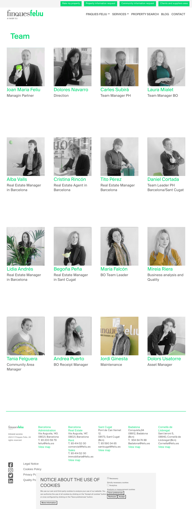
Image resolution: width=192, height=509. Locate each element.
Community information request (137, 3)
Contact (178, 14)
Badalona (133, 443)
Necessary (114, 479)
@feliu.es (144, 443)
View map (44, 446)
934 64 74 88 (139, 440)
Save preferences (115, 493)
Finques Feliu (96, 14)
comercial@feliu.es (79, 446)
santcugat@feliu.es (109, 446)
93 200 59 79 (49, 440)
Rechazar (112, 497)
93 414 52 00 (78, 443)
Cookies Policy (32, 469)
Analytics (113, 486)
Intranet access (15, 434)
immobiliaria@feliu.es (80, 456)
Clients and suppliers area (174, 3)
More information (49, 503)
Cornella (163, 443)
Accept (122, 497)
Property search (145, 14)
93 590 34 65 (109, 443)
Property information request (100, 3)
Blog (165, 14)
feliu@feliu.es (46, 443)
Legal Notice (31, 463)
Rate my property (71, 3)
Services (119, 14)
